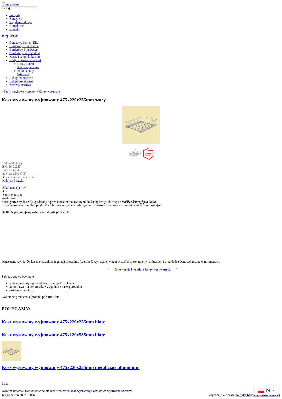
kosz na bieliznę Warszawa (52, 391)
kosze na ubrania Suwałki (18, 391)
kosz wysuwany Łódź (84, 391)
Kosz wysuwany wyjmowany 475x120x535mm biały (53, 334)
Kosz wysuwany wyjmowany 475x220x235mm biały (53, 321)
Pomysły (14, 15)
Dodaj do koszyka (13, 180)
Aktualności (16, 25)
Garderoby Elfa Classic (24, 46)
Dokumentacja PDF (14, 187)
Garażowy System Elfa (23, 42)
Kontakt (14, 29)
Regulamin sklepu (20, 22)
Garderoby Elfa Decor (23, 49)
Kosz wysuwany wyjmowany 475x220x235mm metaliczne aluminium (71, 367)
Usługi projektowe (21, 81)
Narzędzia (15, 18)
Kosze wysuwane (28, 67)
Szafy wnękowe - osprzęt (25, 60)
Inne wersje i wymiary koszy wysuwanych (143, 269)
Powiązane (8, 198)
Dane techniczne (12, 194)
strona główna (10, 4)
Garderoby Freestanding (24, 53)
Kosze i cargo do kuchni (24, 56)
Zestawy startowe (20, 84)
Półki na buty (25, 70)
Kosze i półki (25, 63)
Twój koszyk (10, 36)
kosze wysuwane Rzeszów (115, 391)
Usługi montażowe (21, 77)
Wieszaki (23, 74)
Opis (4, 191)
